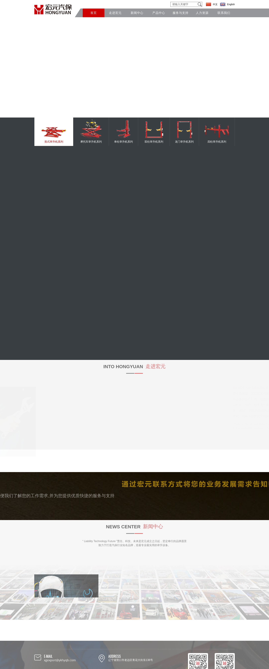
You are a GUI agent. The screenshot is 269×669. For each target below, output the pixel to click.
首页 (93, 13)
